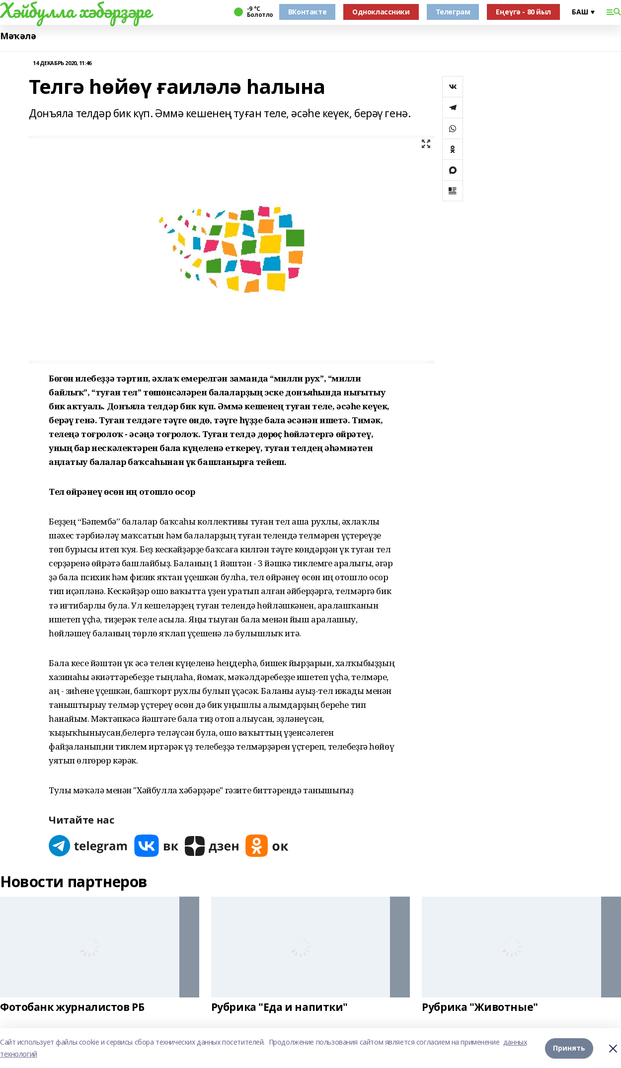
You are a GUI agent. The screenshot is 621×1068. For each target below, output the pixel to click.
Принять (569, 1048)
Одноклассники (381, 11)
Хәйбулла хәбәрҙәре (75, 10)
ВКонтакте (307, 11)
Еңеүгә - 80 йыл (523, 11)
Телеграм (453, 11)
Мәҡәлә (18, 36)
